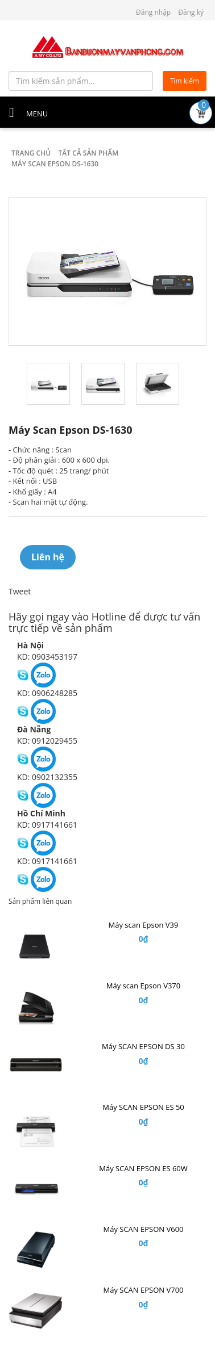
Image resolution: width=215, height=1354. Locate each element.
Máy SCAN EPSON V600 (143, 1229)
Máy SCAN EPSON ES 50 (143, 1107)
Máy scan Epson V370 (143, 985)
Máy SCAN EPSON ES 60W (143, 1168)
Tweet (20, 591)
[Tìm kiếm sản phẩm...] (81, 81)
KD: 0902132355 (47, 777)
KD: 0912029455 (47, 740)
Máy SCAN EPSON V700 (143, 1290)
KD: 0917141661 (47, 824)
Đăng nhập (153, 12)
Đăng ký (191, 12)
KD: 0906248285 (47, 693)
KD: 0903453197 (47, 656)
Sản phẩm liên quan (40, 901)
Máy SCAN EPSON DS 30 (143, 1046)
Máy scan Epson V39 (144, 925)
